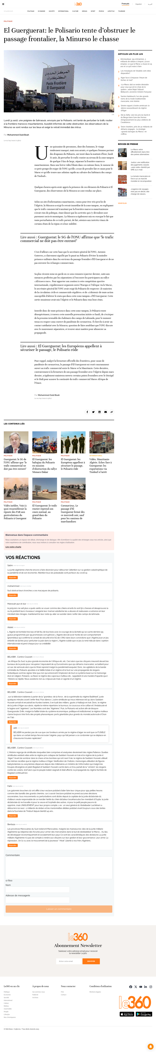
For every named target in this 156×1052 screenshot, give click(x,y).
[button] (151, 1047)
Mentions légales (95, 1007)
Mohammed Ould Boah (18, 150)
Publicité (35, 1010)
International (63, 26)
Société (52, 26)
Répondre (12, 593)
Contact (63, 1010)
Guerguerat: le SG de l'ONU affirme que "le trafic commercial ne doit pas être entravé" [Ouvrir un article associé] (67, 254)
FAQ (62, 1007)
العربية (150, 4)
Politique (30, 26)
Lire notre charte (13, 562)
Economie (41, 26)
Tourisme (121, 26)
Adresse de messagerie (18, 911)
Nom (8, 900)
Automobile (8, 1024)
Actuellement (8, 26)
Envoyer (91, 977)
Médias (84, 26)
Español (139, 4)
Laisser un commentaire (59, 924)
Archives (35, 1013)
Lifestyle (111, 26)
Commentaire (13, 870)
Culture (75, 26)
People (101, 26)
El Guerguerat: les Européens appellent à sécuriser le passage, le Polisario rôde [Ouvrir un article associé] (61, 363)
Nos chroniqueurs (10, 1033)
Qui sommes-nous (38, 1007)
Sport (93, 26)
